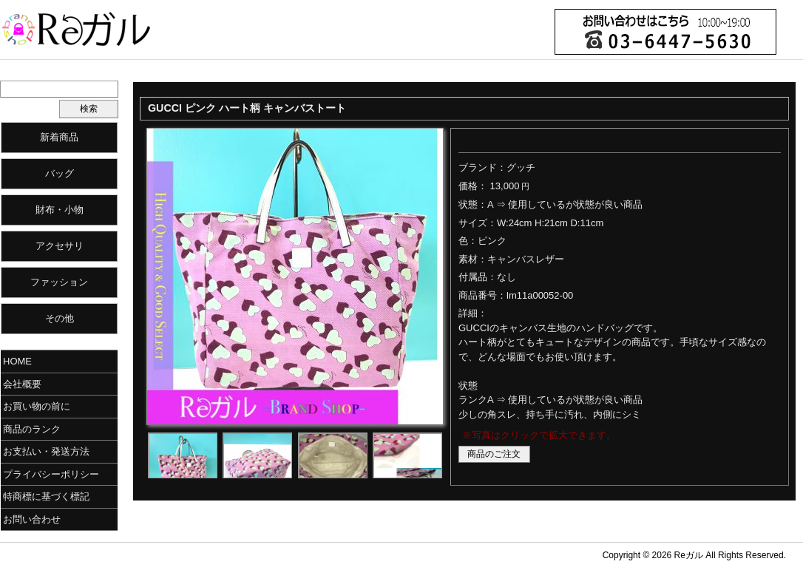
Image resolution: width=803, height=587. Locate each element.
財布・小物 (59, 209)
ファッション (59, 282)
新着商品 (59, 137)
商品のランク (32, 429)
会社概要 (22, 384)
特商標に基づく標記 (46, 496)
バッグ (59, 173)
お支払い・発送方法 (46, 451)
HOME (17, 361)
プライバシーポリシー (51, 474)
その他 (59, 318)
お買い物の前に (36, 406)
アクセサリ (59, 245)
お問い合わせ (32, 519)
